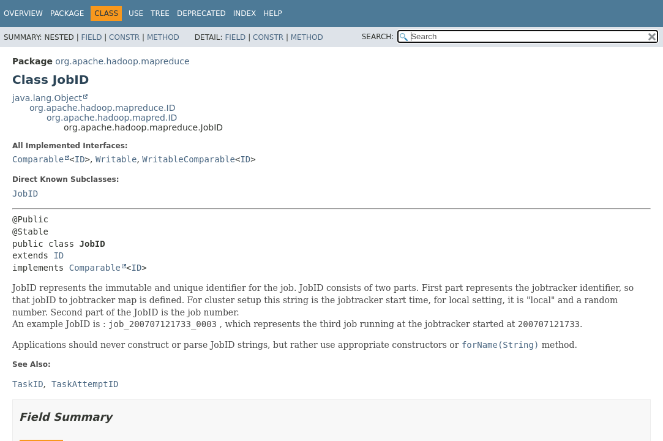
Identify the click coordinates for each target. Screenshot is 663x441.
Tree (160, 13)
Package (67, 13)
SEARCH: (378, 36)
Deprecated (201, 13)
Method (163, 37)
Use (136, 13)
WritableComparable (188, 159)
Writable (116, 159)
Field (91, 37)
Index (245, 13)
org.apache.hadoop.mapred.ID (112, 118)
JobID (25, 193)
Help (272, 13)
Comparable (38, 159)
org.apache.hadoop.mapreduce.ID (102, 108)
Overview (23, 13)
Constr (124, 37)
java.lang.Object (47, 98)
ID (80, 159)
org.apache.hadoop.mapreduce (122, 61)
